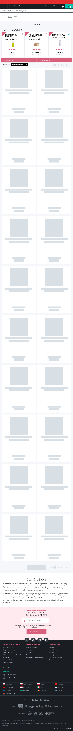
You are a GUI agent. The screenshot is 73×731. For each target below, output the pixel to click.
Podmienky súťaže (8, 662)
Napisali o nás (53, 650)
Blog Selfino (6, 657)
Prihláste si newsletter (36, 613)
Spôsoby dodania (31, 647)
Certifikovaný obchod (55, 657)
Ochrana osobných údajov (57, 660)
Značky (10, 17)
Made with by (62, 728)
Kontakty (51, 647)
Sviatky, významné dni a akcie (12, 655)
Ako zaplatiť (29, 650)
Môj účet (28, 652)
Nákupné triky (7, 652)
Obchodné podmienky (33, 655)
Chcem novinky (36, 632)
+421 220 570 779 (11, 675)
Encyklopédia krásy (9, 650)
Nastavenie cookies (28, 721)
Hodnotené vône (8, 660)
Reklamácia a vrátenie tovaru (35, 657)
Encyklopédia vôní (8, 647)
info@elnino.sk (11, 678)
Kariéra (51, 652)
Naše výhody (53, 655)
